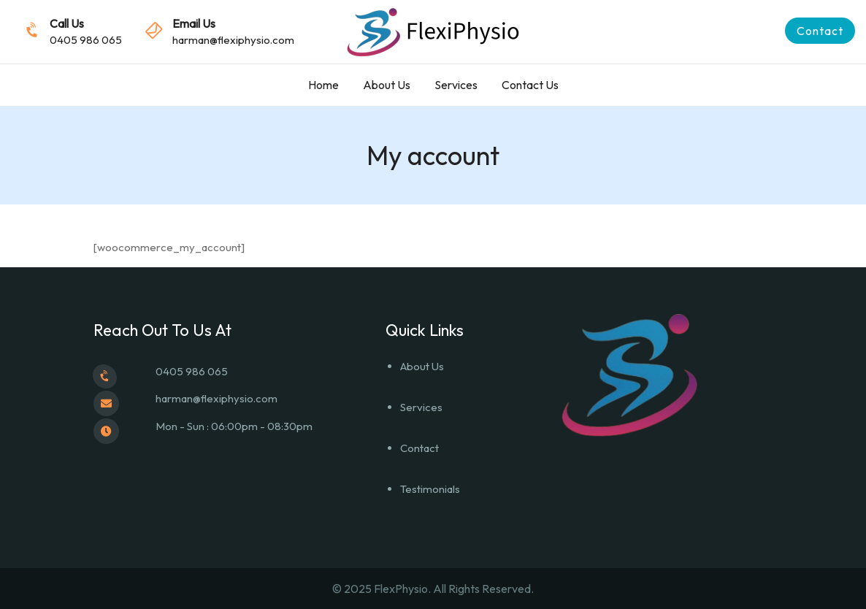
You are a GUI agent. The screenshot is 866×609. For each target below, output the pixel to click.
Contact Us (530, 84)
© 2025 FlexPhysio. (382, 588)
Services (456, 84)
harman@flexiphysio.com (233, 40)
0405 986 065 (86, 40)
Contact (419, 448)
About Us (386, 84)
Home (323, 84)
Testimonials (430, 489)
